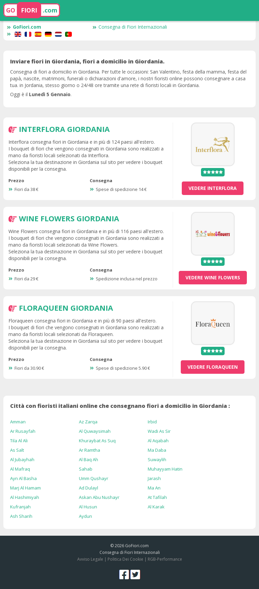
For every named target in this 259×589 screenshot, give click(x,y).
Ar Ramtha (89, 450)
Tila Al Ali (19, 441)
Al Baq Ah (88, 459)
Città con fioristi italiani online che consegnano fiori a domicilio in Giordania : (120, 406)
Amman (18, 422)
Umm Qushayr (93, 478)
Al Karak (156, 507)
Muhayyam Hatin (165, 469)
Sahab (85, 469)
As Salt (17, 450)
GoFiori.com (24, 27)
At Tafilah (157, 497)
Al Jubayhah (22, 459)
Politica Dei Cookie (125, 559)
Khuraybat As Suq (97, 441)
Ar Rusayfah (22, 431)
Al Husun (88, 507)
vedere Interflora (213, 188)
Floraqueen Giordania (66, 308)
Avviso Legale (90, 559)
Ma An (154, 488)
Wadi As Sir (159, 431)
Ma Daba (157, 450)
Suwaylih (157, 459)
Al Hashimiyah (24, 497)
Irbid (152, 422)
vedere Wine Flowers (212, 277)
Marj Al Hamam (25, 488)
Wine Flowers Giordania (69, 218)
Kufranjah (20, 507)
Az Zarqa (88, 422)
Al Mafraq (20, 469)
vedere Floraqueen (213, 367)
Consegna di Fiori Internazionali (129, 27)
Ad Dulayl (88, 488)
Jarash (154, 478)
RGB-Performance (165, 559)
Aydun (85, 516)
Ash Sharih (21, 516)
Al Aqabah (158, 441)
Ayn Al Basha (23, 478)
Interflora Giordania (64, 129)
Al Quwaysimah (95, 431)
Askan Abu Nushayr (99, 497)
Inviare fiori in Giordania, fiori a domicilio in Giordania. (87, 61)
